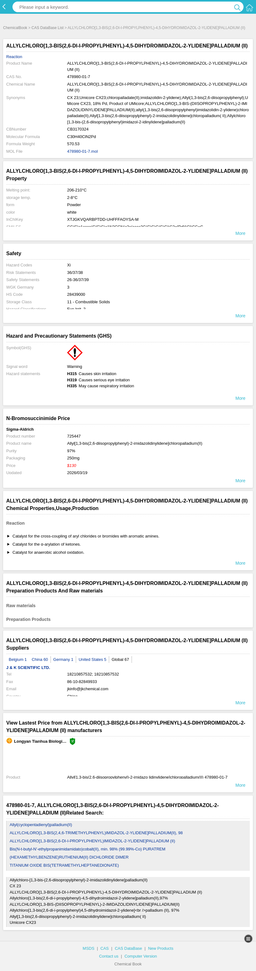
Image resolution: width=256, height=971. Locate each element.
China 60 (40, 659)
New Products (160, 948)
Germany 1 (63, 659)
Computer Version (140, 956)
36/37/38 (75, 272)
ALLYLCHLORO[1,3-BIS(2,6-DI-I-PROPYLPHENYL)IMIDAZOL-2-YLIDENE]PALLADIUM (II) (92, 841)
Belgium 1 (18, 659)
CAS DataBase (128, 948)
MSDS (88, 948)
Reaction (14, 56)
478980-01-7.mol (82, 151)
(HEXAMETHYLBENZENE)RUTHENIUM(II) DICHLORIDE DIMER (69, 857)
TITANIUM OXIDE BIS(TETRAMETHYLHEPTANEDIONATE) (64, 865)
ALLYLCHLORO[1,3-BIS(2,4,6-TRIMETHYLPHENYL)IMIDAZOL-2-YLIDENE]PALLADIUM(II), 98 (96, 832)
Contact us (108, 956)
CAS (104, 948)
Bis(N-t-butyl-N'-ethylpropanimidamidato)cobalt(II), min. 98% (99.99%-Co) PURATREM (87, 849)
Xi (69, 265)
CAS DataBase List (47, 28)
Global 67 (120, 659)
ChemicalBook (15, 28)
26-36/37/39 (78, 279)
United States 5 (92, 659)
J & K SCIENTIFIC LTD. (28, 667)
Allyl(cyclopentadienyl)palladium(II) (41, 824)
